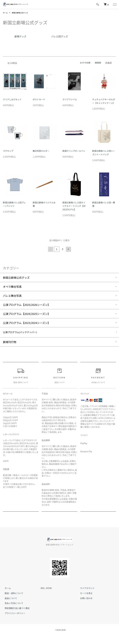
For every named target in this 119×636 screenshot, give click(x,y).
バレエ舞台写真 (12, 295)
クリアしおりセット (12, 99)
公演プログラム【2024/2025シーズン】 (26, 313)
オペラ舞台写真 (12, 286)
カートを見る (84, 593)
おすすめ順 (85, 62)
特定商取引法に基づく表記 (15, 608)
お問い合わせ (84, 598)
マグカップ (8, 150)
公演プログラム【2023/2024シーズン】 (26, 322)
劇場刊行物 (9, 342)
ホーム (5, 12)
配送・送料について (12, 593)
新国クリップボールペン (73, 150)
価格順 (98, 62)
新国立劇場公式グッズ (21, 12)
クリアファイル (69, 99)
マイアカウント (85, 588)
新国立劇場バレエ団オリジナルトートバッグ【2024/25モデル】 (74, 206)
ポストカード (39, 99)
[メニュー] (114, 4)
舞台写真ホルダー (41, 150)
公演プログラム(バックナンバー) (22, 332)
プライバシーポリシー (13, 613)
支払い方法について (12, 603)
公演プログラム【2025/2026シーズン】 (26, 304)
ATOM (49, 588)
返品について (9, 598)
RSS (42, 588)
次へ (68, 249)
